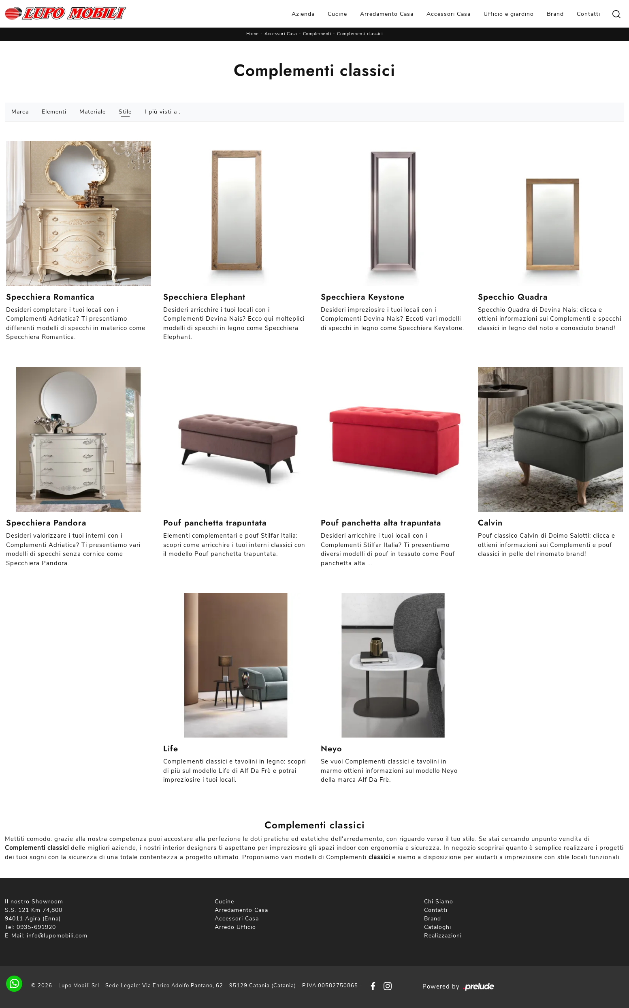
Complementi (317, 34)
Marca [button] (20, 112)
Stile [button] (125, 112)
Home (252, 34)
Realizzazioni (443, 935)
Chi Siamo (438, 901)
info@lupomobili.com (57, 935)
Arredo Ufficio (235, 927)
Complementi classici (360, 34)
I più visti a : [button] (163, 112)
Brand (555, 14)
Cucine (337, 14)
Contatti (588, 14)
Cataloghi (437, 927)
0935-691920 (36, 927)
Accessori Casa (448, 14)
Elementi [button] (54, 112)
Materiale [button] (92, 112)
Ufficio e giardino (509, 14)
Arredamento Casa (387, 14)
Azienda (303, 14)
